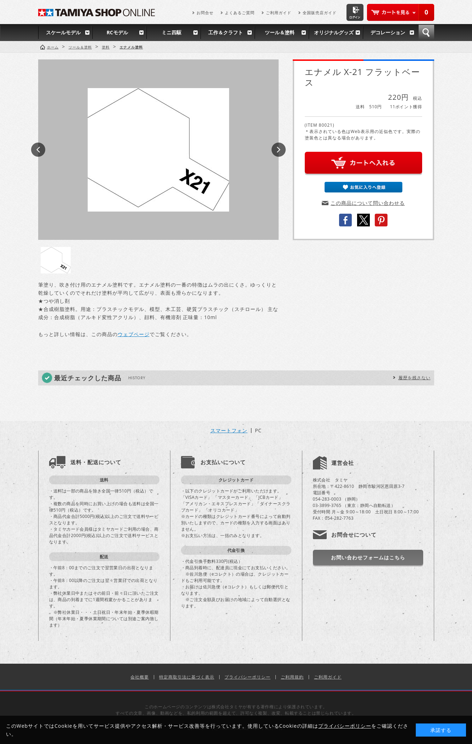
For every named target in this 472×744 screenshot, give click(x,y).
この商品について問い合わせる (368, 203)
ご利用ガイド (278, 12)
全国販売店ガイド (320, 12)
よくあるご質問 (240, 12)
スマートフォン (228, 430)
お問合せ (205, 12)
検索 (426, 32)
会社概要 (139, 677)
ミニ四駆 (171, 32)
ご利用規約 (292, 677)
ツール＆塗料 (280, 32)
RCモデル (117, 32)
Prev (38, 150)
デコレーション (388, 32)
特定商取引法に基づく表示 (186, 677)
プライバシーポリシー (247, 677)
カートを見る (400, 12)
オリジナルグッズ (334, 32)
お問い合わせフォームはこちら (368, 557)
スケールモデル (63, 32)
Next (279, 150)
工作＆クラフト (225, 32)
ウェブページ (134, 334)
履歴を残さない (414, 378)
